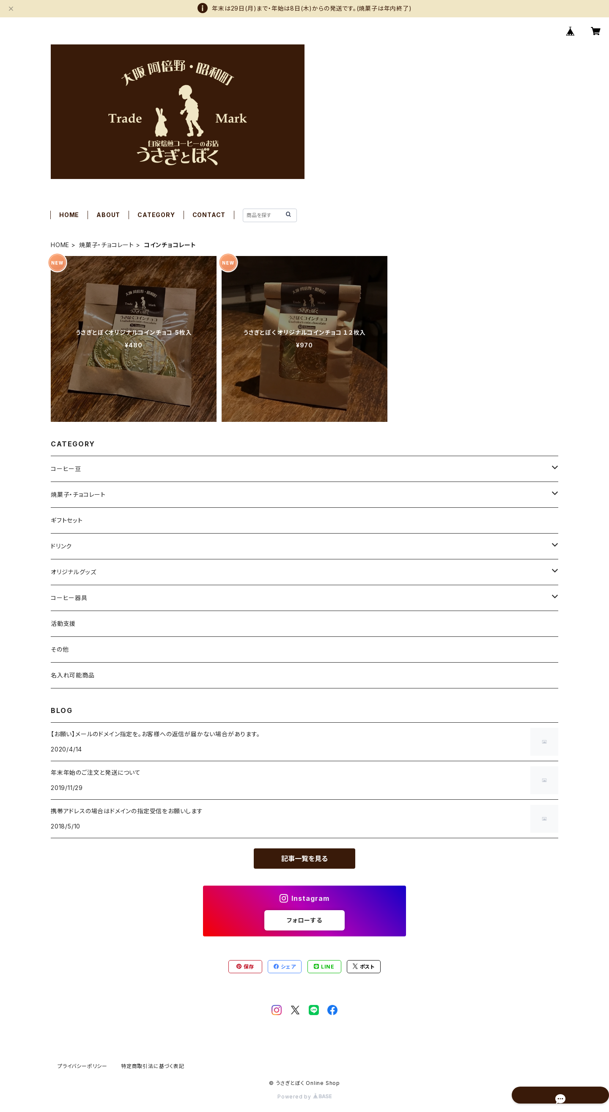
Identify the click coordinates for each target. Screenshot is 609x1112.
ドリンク (61, 546)
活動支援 (63, 623)
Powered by (304, 1096)
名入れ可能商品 (73, 675)
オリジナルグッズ (73, 571)
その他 (60, 649)
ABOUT (108, 214)
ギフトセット (67, 520)
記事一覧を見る (304, 858)
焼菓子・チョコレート (106, 244)
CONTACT (209, 214)
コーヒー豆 (66, 468)
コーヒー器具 (69, 597)
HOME (69, 214)
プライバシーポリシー (82, 1066)
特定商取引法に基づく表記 (152, 1066)
